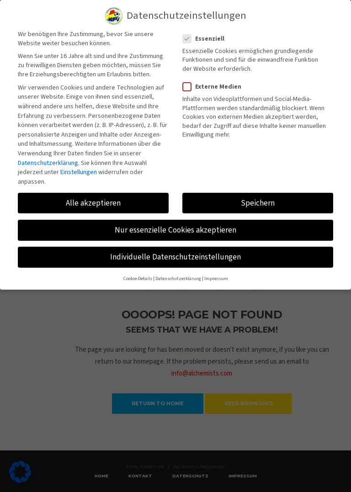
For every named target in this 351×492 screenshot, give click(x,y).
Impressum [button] (216, 272)
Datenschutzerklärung (48, 157)
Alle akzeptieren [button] (93, 197)
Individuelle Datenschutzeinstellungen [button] (175, 251)
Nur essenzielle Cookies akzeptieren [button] (175, 224)
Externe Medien (214, 80)
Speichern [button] (258, 197)
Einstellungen (78, 166)
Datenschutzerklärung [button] (178, 272)
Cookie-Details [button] (137, 272)
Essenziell (206, 32)
